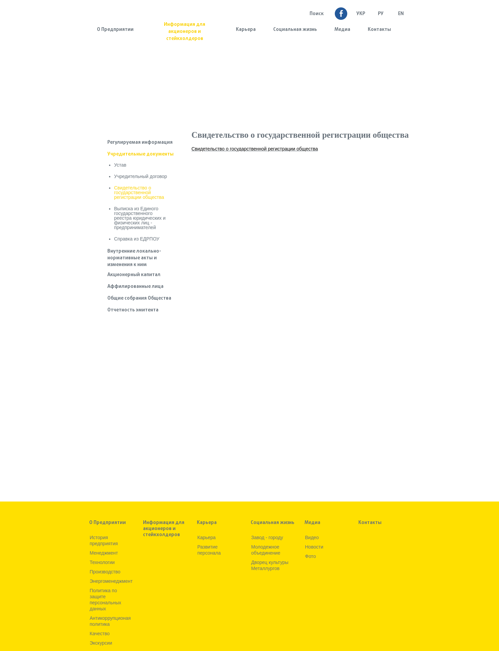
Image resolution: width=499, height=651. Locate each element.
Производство (105, 571)
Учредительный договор (140, 176)
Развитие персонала (209, 550)
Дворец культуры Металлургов (270, 565)
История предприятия (104, 540)
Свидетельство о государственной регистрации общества (139, 192)
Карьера (246, 29)
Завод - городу (267, 537)
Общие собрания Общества (139, 298)
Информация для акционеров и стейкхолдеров (184, 31)
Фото (310, 556)
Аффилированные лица (135, 286)
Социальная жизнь (295, 29)
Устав (120, 165)
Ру (381, 13)
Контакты (379, 29)
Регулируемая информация (140, 142)
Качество (100, 633)
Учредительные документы (140, 154)
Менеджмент (104, 553)
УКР (360, 13)
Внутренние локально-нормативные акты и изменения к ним (134, 258)
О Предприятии (115, 29)
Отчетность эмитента (132, 310)
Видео (312, 537)
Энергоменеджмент (111, 581)
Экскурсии (101, 643)
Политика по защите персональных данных (105, 599)
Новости (314, 547)
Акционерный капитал (134, 274)
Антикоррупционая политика (110, 621)
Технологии (102, 562)
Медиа (342, 29)
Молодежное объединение (265, 550)
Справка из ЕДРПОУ (136, 239)
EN (401, 13)
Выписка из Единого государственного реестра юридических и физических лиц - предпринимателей (140, 218)
